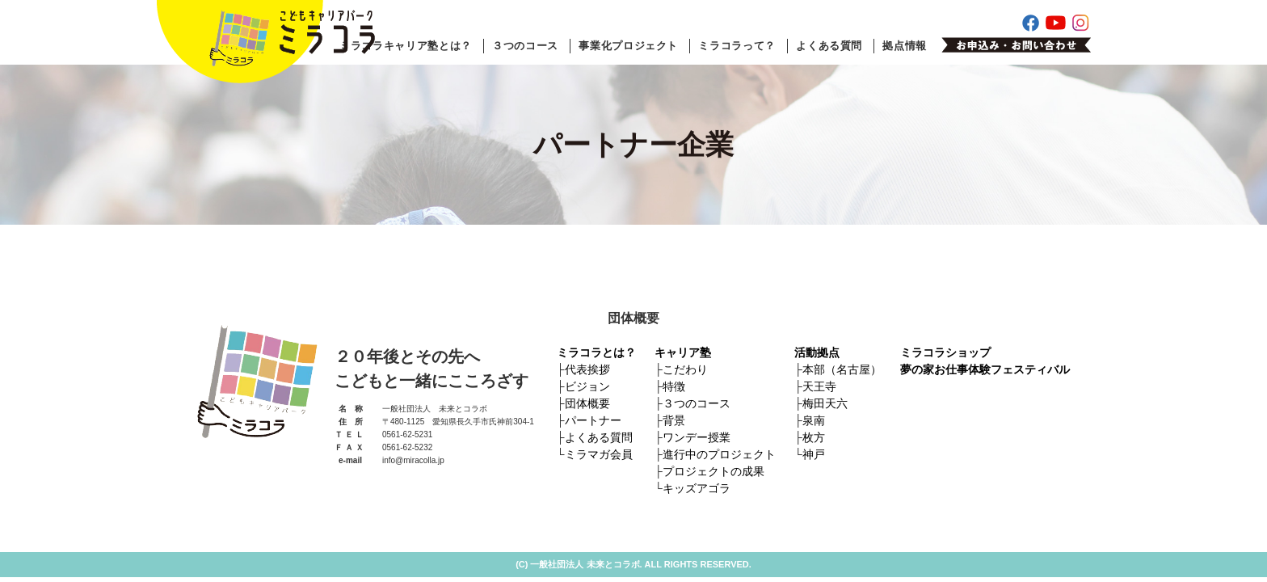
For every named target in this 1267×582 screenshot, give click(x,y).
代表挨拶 (587, 369)
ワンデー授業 (696, 437)
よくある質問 (829, 46)
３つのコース (525, 46)
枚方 (813, 437)
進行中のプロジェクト (719, 454)
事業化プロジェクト (628, 46)
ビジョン (587, 386)
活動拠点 (817, 352)
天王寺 (819, 386)
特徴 (674, 386)
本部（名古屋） (842, 369)
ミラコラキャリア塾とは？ (405, 46)
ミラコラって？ (737, 46)
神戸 (813, 454)
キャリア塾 (683, 352)
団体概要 (587, 403)
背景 (674, 420)
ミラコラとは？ (596, 352)
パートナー (593, 420)
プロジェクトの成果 (713, 471)
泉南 (813, 420)
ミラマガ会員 (599, 454)
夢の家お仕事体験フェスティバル (985, 369)
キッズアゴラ (696, 488)
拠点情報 (904, 46)
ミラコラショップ (945, 352)
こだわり (685, 369)
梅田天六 (825, 403)
